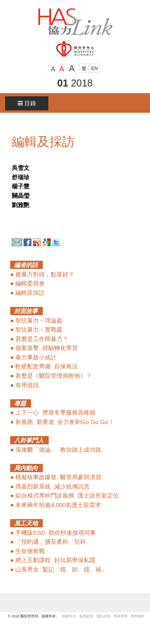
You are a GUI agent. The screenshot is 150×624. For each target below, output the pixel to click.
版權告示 (69, 616)
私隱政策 (86, 616)
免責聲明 (120, 616)
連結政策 (104, 616)
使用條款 (137, 616)
